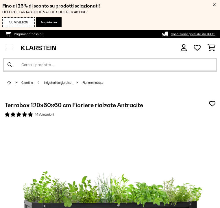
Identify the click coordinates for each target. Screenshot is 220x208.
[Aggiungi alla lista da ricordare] (212, 104)
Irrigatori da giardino (58, 82)
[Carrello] (211, 48)
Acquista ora (49, 22)
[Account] (184, 48)
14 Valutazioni (44, 114)
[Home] (14, 82)
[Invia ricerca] (10, 64)
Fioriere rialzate (92, 82)
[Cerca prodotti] (110, 65)
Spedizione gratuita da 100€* (193, 34)
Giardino (27, 82)
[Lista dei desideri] (197, 48)
